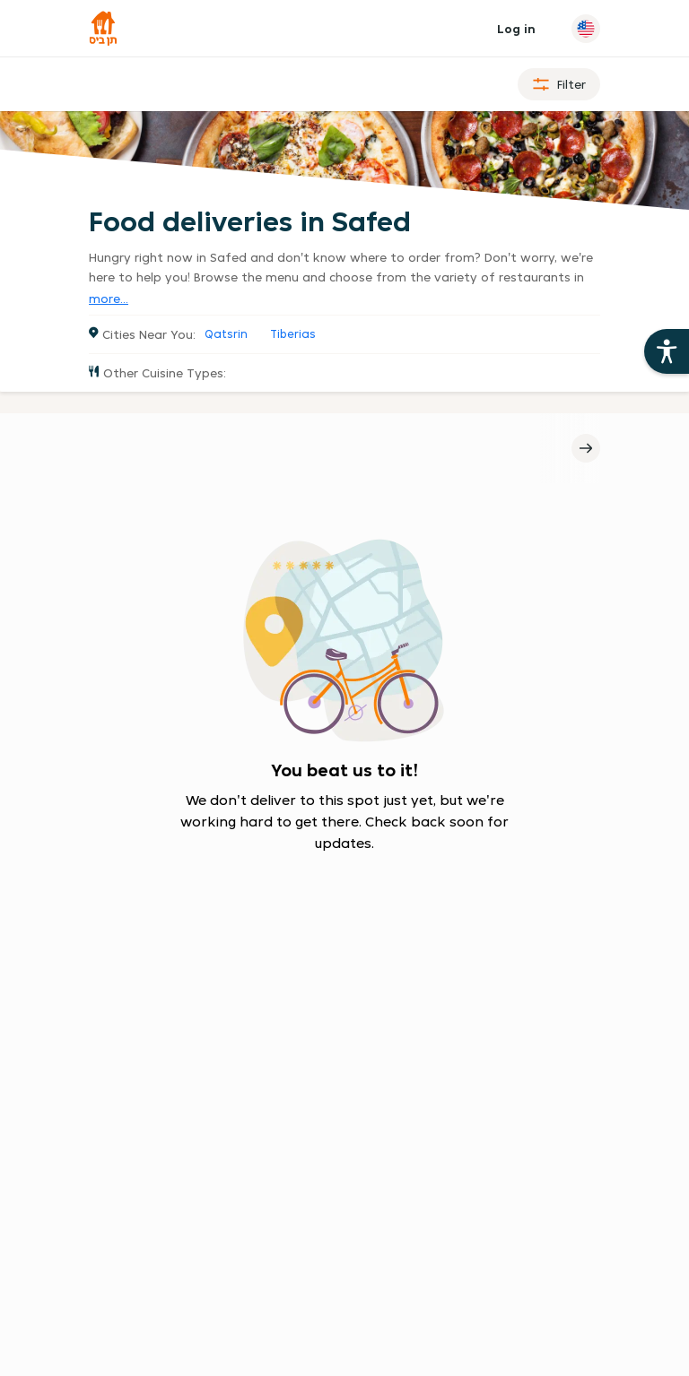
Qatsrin (226, 334)
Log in (516, 29)
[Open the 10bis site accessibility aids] (666, 351)
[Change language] (585, 28)
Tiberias (293, 334)
